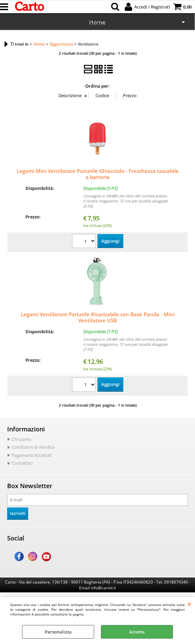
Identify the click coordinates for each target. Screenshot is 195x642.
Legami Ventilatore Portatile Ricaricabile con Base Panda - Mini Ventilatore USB (98, 317)
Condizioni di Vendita (33, 447)
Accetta (137, 632)
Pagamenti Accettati (32, 455)
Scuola (97, 23)
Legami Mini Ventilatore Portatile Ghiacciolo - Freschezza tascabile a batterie (98, 173)
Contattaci (22, 463)
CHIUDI (189, 604)
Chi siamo (21, 439)
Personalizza (58, 632)
